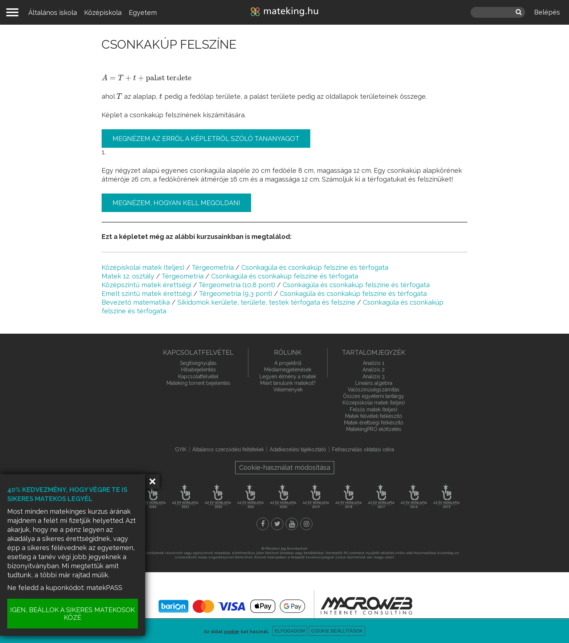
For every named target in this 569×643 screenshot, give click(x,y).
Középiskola (103, 12)
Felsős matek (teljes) (373, 409)
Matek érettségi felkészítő (373, 423)
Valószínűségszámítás (374, 389)
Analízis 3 (374, 376)
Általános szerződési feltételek (228, 449)
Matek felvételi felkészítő (373, 416)
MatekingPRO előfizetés (373, 429)
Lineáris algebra (373, 383)
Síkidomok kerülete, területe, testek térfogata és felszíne (266, 302)
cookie (231, 631)
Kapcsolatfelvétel (198, 376)
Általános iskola (52, 12)
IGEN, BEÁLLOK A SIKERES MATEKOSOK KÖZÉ (72, 613)
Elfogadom (290, 631)
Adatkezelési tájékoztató (298, 449)
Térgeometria (213, 267)
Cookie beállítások (337, 631)
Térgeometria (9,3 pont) (235, 293)
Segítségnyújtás (198, 363)
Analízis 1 (373, 363)
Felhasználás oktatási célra (363, 449)
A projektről (288, 363)
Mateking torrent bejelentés (198, 383)
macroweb (366, 605)
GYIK (181, 449)
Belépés (547, 12)
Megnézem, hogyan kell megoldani (176, 203)
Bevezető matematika (136, 302)
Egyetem (143, 12)
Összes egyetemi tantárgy (373, 396)
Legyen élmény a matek (287, 376)
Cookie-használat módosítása (284, 467)
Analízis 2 (374, 370)
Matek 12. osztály (128, 276)
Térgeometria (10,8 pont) (236, 285)
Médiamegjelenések (287, 370)
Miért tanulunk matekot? (288, 383)
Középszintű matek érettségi (146, 285)
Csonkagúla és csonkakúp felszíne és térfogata (314, 267)
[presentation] (147, 78)
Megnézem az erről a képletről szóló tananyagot (205, 138)
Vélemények (288, 389)
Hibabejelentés (198, 370)
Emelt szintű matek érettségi (147, 293)
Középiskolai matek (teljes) (143, 267)
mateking (284, 12)
